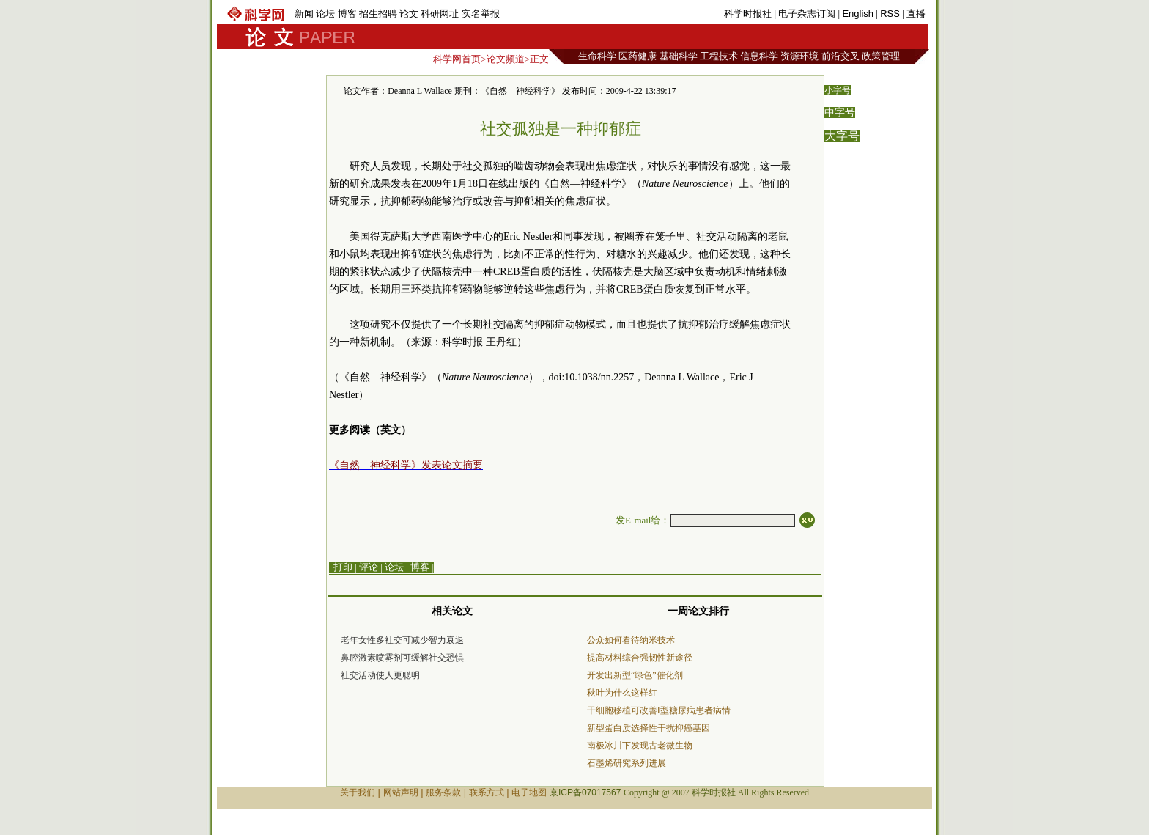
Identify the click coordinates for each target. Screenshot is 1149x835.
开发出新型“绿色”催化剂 (635, 675)
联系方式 (486, 792)
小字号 (837, 90)
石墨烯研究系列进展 (626, 763)
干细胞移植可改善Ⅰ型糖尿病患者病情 (659, 710)
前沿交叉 (840, 56)
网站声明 (400, 792)
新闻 (304, 13)
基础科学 (679, 56)
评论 (368, 567)
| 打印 (340, 567)
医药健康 (637, 56)
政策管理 (881, 56)
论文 (408, 13)
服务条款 (443, 792)
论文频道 (506, 59)
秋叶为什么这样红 (622, 693)
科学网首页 (457, 59)
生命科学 (597, 56)
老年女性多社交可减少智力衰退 (402, 640)
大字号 (842, 136)
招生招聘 (378, 13)
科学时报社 (748, 13)
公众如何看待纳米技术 (631, 640)
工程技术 (719, 56)
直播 (916, 13)
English (857, 13)
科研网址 (440, 13)
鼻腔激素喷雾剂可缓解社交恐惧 (402, 657)
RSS (890, 13)
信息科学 (759, 56)
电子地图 (529, 792)
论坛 (325, 13)
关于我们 (357, 792)
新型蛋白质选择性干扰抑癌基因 (648, 728)
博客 (347, 13)
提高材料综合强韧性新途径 (639, 657)
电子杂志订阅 (806, 13)
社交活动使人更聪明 (380, 675)
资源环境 (799, 56)
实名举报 (481, 13)
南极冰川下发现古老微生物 (639, 745)
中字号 (839, 112)
